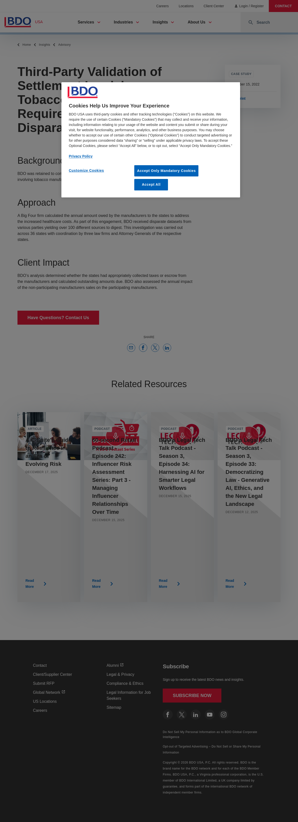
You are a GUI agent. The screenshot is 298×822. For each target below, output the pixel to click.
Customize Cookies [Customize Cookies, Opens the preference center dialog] (86, 170)
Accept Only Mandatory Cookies (166, 171)
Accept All (151, 184)
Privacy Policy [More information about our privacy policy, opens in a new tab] (81, 156)
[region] (150, 139)
